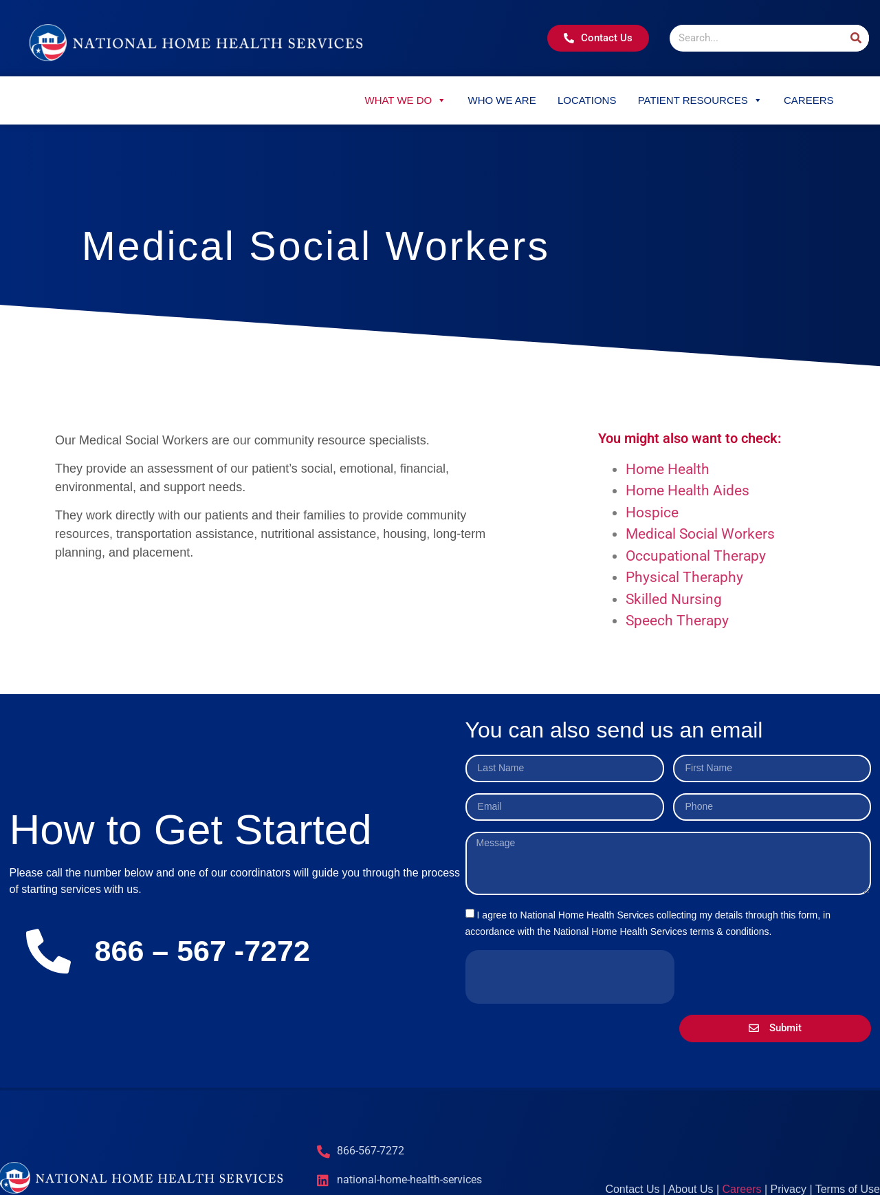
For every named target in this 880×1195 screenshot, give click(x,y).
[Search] (855, 38)
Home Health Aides (687, 490)
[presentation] (569, 977)
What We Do (405, 100)
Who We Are (502, 100)
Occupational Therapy (696, 556)
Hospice (652, 512)
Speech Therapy (677, 620)
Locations (587, 100)
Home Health (668, 469)
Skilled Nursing (674, 599)
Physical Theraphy (684, 577)
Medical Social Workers (700, 534)
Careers (809, 100)
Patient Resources (700, 100)
